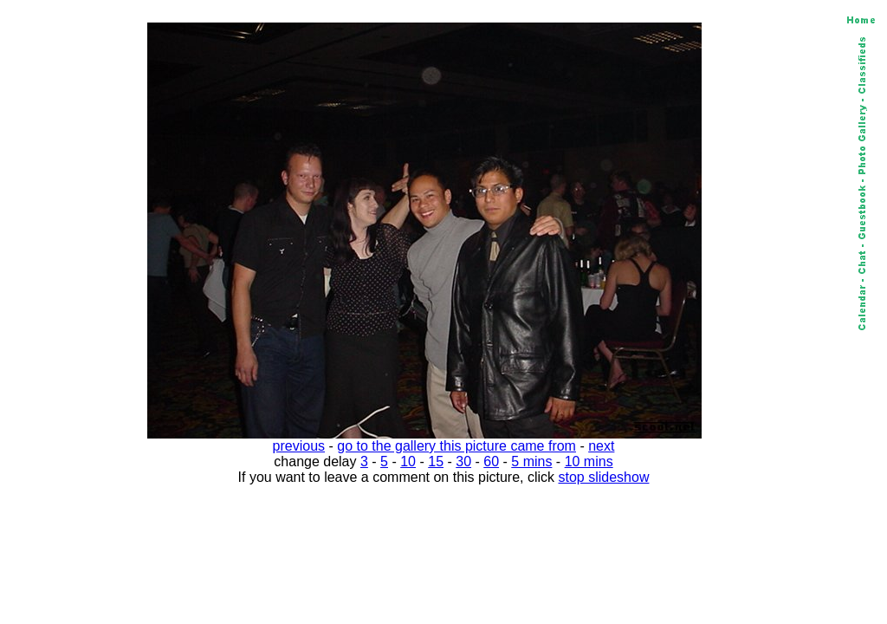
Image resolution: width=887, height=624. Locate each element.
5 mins (531, 461)
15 (436, 461)
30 (463, 461)
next (601, 446)
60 (491, 461)
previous (299, 446)
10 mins (589, 461)
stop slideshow (604, 477)
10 (408, 461)
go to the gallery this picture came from (456, 446)
